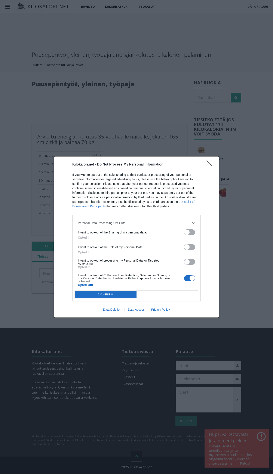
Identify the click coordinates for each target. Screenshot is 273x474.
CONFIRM (106, 294)
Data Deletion (112, 309)
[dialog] (136, 237)
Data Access (136, 309)
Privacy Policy (160, 309)
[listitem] (136, 223)
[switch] (189, 232)
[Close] (210, 165)
